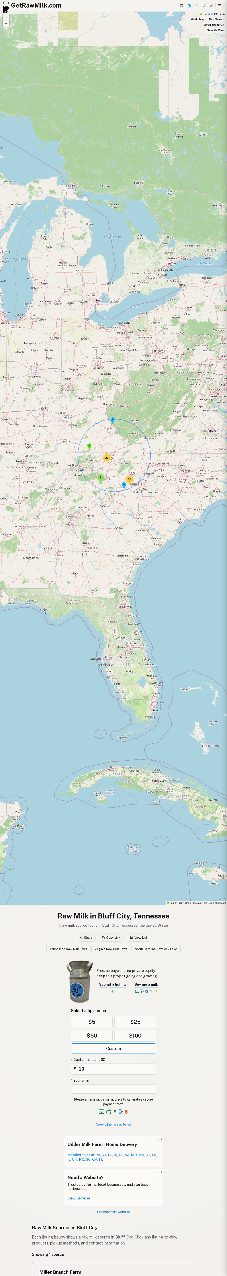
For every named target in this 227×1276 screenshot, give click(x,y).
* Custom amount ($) (88, 1060)
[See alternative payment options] (121, 1111)
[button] (124, 486)
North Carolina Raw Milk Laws (156, 949)
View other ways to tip (113, 1124)
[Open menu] (219, 6)
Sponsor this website (113, 1212)
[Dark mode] (197, 5)
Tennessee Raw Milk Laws (68, 949)
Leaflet (172, 903)
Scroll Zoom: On (214, 24)
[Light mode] (211, 5)
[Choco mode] (204, 5)
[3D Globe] (181, 5)
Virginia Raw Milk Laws (111, 949)
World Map (197, 19)
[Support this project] (189, 5)
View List (138, 937)
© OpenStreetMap (190, 903)
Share (86, 937)
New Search (216, 19)
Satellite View (215, 30)
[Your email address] (113, 1089)
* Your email (81, 1080)
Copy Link (111, 937)
